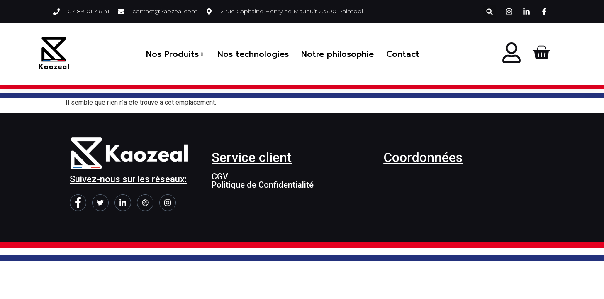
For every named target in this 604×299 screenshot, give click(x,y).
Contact (402, 54)
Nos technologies (253, 54)
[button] (489, 11)
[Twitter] (100, 202)
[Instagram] (167, 202)
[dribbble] (145, 202)
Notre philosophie (337, 54)
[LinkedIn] (122, 202)
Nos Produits (175, 54)
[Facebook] (78, 202)
